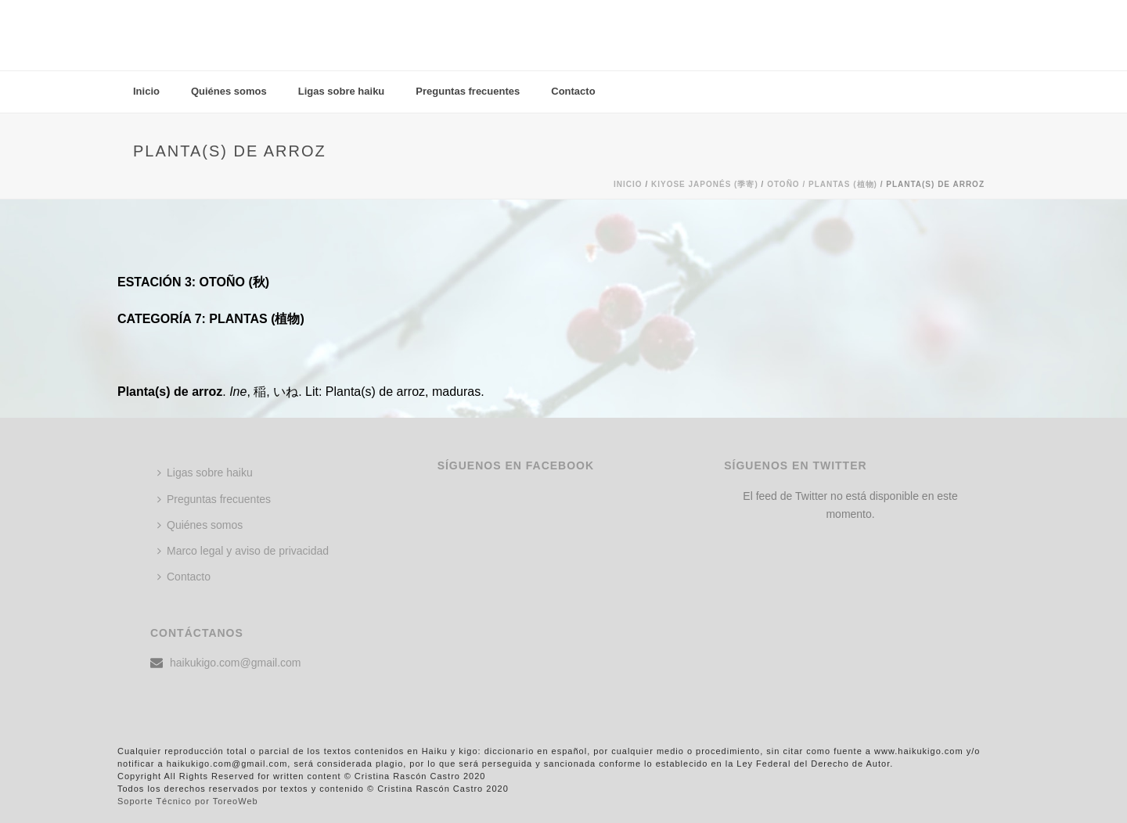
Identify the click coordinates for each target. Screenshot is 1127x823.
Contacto (573, 91)
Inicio (146, 91)
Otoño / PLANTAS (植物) (822, 184)
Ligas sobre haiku (341, 91)
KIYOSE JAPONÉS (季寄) (704, 184)
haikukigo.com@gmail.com (235, 662)
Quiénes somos (229, 91)
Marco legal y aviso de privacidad (243, 550)
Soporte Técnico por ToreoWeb (187, 801)
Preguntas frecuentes (468, 91)
